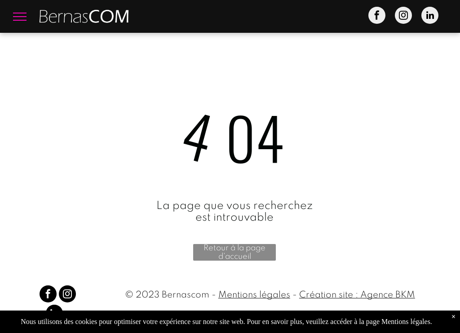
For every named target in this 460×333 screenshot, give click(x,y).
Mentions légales (254, 295)
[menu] (19, 16)
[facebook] (376, 16)
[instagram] (403, 16)
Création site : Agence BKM (357, 295)
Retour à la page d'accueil (234, 252)
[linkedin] (429, 16)
